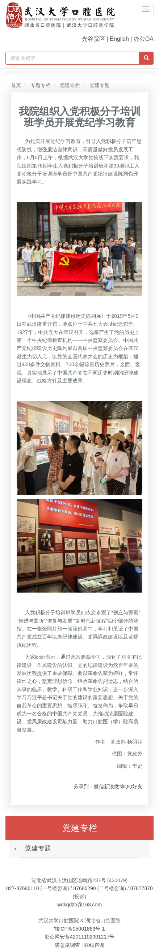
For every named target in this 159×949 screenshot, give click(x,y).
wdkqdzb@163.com (79, 904)
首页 (16, 85)
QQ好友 (133, 786)
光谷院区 (93, 39)
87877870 (141, 888)
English (119, 39)
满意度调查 (67, 945)
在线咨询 (94, 945)
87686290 (84, 888)
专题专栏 (40, 85)
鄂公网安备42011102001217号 (79, 937)
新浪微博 (114, 786)
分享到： (84, 786)
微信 (99, 786)
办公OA (144, 39)
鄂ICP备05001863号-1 (79, 929)
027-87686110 (22, 888)
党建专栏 (69, 85)
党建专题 (99, 85)
